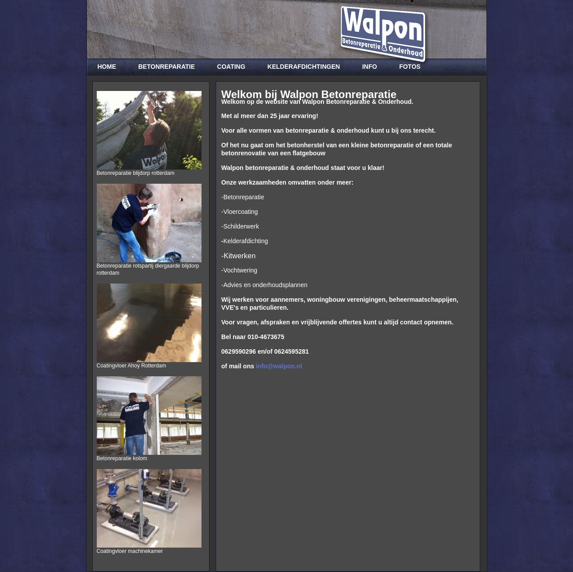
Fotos (409, 66)
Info (369, 66)
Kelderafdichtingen (304, 66)
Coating (231, 66)
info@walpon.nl (279, 366)
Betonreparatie (166, 66)
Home (107, 66)
